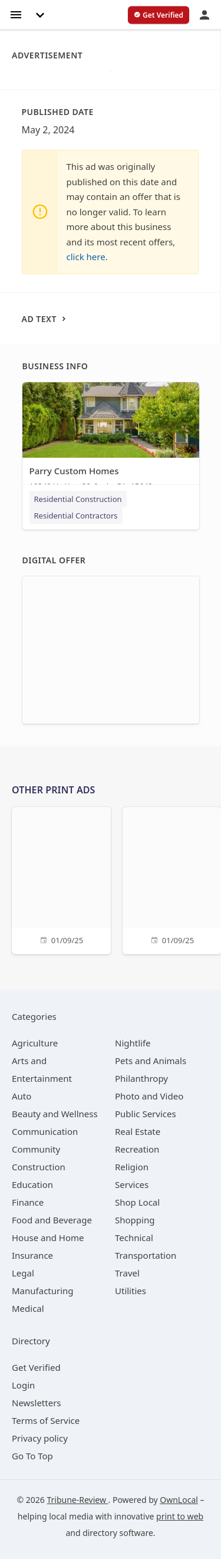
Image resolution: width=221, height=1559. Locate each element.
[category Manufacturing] (43, 1291)
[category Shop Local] (137, 1202)
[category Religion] (132, 1167)
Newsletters (36, 1403)
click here (86, 256)
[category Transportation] (145, 1255)
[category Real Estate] (137, 1131)
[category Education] (32, 1184)
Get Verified (36, 1367)
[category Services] (132, 1184)
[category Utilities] (130, 1291)
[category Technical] (134, 1237)
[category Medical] (28, 1308)
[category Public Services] (145, 1114)
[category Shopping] (134, 1220)
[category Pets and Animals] (150, 1060)
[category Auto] (21, 1096)
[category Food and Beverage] (52, 1220)
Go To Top (32, 1456)
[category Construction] (38, 1167)
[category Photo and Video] (149, 1096)
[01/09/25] (61, 879)
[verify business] (158, 15)
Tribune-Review (77, 1499)
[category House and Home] (48, 1237)
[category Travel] (127, 1273)
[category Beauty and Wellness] (55, 1114)
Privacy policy (40, 1438)
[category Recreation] (137, 1149)
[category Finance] (28, 1202)
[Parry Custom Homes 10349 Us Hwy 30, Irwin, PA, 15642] (110, 439)
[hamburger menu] (16, 14)
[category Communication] (45, 1131)
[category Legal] (23, 1273)
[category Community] (36, 1149)
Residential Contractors (76, 515)
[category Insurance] (32, 1255)
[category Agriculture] (35, 1043)
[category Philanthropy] (141, 1078)
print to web (179, 1516)
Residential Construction (78, 499)
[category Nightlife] (133, 1043)
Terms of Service (46, 1420)
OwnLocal (179, 1499)
